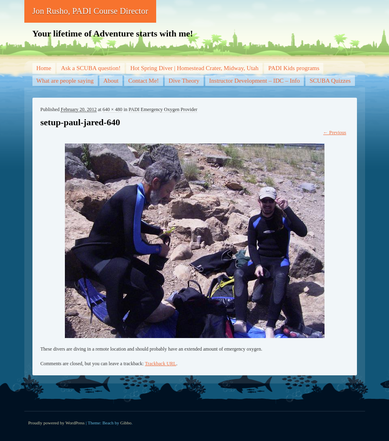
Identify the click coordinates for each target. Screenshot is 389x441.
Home (44, 68)
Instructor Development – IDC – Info (254, 80)
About (111, 80)
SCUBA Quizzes (329, 80)
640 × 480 (113, 109)
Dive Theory (184, 80)
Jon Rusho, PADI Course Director (90, 11)
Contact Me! (143, 80)
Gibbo (126, 422)
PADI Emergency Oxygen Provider (163, 109)
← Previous (334, 132)
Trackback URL (160, 363)
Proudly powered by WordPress (56, 422)
